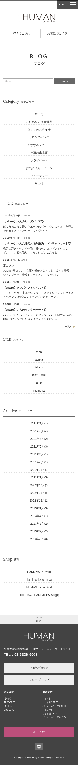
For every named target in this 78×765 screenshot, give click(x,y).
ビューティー (39, 175)
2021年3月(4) (39, 431)
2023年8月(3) (39, 539)
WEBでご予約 (21, 33)
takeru (26, 215)
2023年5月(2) (39, 523)
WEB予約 (39, 732)
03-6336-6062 (26, 654)
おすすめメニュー (39, 145)
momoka (39, 390)
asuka (39, 359)
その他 (39, 183)
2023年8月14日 (11, 237)
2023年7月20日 (11, 281)
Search (64, 81)
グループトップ (39, 679)
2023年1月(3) (39, 508)
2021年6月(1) (39, 454)
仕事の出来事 (39, 152)
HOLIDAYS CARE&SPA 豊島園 (39, 595)
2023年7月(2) (39, 531)
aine (39, 383)
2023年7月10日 (11, 304)
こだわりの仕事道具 (39, 121)
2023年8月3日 (11, 259)
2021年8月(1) (39, 462)
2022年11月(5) (39, 492)
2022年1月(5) (39, 477)
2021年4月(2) (39, 438)
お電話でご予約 (57, 33)
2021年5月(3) (39, 446)
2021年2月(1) (39, 423)
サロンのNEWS (39, 137)
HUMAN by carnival (39, 587)
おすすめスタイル (39, 129)
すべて (39, 114)
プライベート (39, 160)
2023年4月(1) (39, 516)
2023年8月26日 (11, 215)
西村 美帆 (39, 375)
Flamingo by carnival (39, 579)
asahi (24, 259)
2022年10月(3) (39, 485)
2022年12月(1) (39, 500)
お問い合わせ (39, 667)
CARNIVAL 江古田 (39, 572)
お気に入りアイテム (39, 168)
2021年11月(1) (39, 469)
